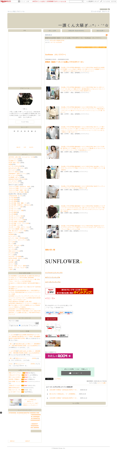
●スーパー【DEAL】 (14, 172)
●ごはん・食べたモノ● (15, 245)
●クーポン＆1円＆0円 (15, 166)
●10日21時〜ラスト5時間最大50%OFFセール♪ (21, 309)
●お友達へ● (12, 262)
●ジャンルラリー (13, 236)
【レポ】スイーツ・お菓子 (16, 207)
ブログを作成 (106, 1)
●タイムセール (13, 170)
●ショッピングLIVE (14, 175)
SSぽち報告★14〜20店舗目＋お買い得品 (20, 301)
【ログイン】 (106, 11)
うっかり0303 (12, 334)
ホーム (10, 11)
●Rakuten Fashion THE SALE (17, 179)
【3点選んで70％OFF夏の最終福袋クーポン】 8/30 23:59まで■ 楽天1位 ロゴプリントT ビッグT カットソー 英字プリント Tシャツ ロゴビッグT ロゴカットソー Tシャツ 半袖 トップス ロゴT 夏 (83, 227)
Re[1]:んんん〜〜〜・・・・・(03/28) (25, 358)
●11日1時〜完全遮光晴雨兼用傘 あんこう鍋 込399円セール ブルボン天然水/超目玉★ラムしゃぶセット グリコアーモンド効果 (24, 292)
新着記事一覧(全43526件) (76, 30)
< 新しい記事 (52, 30)
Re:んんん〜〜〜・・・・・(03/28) (25, 363)
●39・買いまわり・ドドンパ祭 (17, 230)
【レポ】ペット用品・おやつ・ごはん (19, 227)
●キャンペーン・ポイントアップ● (18, 240)
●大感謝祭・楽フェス (14, 177)
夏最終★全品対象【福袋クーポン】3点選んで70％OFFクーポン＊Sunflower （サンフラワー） (73, 38)
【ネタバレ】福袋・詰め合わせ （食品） (20, 186)
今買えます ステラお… (15, 375)
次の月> (31, 147)
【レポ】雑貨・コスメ (15, 225)
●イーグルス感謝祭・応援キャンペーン (19, 229)
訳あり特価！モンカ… (15, 381)
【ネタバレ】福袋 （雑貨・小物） (18, 190)
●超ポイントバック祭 (14, 232)
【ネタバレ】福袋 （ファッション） (19, 188)
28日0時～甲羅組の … (15, 379)
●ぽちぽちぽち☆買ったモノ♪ (17, 168)
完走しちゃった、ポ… (15, 389)
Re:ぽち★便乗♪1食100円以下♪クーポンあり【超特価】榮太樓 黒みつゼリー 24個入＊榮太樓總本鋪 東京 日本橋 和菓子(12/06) (24, 336)
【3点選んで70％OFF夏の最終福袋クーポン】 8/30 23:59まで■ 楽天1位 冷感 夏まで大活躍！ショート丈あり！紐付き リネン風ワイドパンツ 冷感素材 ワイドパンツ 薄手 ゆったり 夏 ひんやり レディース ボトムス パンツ (83, 69)
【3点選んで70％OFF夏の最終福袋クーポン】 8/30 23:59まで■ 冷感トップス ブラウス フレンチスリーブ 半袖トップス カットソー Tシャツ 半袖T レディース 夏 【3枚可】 (83, 168)
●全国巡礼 (11, 234)
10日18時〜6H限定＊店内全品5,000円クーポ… (63, 390)
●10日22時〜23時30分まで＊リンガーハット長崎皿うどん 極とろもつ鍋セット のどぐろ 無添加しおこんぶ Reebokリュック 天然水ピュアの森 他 (25, 305)
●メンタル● (12, 249)
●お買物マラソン (13, 160)
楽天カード (25, 396)
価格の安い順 (50, 250)
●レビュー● (12, 264)
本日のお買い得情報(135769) (57, 40)
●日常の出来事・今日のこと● (17, 258)
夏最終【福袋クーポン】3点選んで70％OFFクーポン (64, 62)
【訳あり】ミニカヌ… (15, 385)
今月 (25, 147)
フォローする (24, 122)
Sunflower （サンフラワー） (56, 54)
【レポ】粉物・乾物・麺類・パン (18, 203)
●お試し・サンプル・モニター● (17, 267)
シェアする (57, 379)
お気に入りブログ (25, 370)
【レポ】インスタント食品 (16, 216)
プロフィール (20, 11)
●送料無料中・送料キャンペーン (18, 173)
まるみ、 (11, 363)
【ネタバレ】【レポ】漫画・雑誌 (18, 192)
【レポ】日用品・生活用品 (16, 221)
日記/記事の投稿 (24, 273)
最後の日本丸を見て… (15, 387)
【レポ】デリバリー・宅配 (16, 210)
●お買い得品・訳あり (14, 162)
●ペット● (11, 254)
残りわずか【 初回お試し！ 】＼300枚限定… (63, 394)
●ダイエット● (12, 247)
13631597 (103, 9)
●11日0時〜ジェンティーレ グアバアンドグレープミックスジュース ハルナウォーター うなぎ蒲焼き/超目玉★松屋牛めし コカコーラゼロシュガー (24, 297)
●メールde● (12, 242)
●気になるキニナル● (14, 251)
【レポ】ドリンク (14, 208)
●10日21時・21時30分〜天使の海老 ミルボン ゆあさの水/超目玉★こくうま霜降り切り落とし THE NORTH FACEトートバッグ (25, 312)
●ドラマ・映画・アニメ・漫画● (17, 265)
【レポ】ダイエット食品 (15, 218)
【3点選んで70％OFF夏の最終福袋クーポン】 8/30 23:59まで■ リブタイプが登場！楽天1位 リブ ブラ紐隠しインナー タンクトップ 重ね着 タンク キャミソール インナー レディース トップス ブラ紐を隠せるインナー (83, 148)
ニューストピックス (25, 410)
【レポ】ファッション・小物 (17, 219)
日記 (14, 11)
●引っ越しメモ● (13, 260)
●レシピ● (11, 243)
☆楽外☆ (11, 269)
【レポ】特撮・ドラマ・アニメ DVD (19, 223)
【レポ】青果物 (13, 201)
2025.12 (12, 441)
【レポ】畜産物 (13, 197)
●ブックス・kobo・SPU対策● (17, 238)
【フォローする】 (96, 11)
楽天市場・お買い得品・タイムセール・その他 (22, 157)
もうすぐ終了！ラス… (15, 392)
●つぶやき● (12, 253)
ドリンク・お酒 (24, 1)
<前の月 (18, 147)
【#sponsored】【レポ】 (16, 195)
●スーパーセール (13, 159)
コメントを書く (102, 383)
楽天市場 (113, 1)
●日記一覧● (50, 298)
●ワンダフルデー (13, 181)
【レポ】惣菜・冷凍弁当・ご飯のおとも (20, 205)
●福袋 (10, 164)
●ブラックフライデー (14, 183)
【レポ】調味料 (13, 212)
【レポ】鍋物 (12, 214)
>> (92, 1)
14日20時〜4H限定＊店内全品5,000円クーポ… (63, 398)
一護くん (11, 344)
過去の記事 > (101, 30)
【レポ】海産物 (13, 199)
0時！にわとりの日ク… (15, 377)
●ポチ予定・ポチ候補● (15, 256)
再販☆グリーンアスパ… (15, 373)
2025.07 (27, 441)
